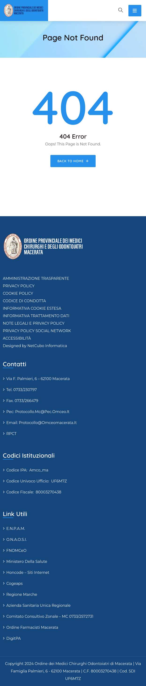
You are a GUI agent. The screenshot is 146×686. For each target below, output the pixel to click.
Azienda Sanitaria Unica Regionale (38, 605)
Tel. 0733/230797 (21, 390)
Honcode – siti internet (27, 572)
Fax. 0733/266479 (22, 401)
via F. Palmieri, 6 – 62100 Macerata (38, 379)
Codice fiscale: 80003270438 (33, 492)
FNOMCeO (16, 550)
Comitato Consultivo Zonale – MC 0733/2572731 (49, 616)
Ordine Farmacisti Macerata (32, 627)
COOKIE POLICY (18, 293)
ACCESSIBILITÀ (17, 338)
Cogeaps (14, 583)
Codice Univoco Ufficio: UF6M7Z (36, 481)
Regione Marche (21, 594)
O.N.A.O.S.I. (16, 539)
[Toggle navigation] (134, 10)
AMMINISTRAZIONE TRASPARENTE (36, 278)
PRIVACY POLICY (18, 286)
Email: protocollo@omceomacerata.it (41, 422)
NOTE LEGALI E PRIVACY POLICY (33, 323)
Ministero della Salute (26, 561)
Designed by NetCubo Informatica (35, 346)
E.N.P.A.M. (15, 528)
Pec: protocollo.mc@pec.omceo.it (38, 411)
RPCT (11, 433)
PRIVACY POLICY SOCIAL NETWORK (37, 331)
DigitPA (13, 638)
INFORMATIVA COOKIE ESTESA (32, 308)
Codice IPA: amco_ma (27, 470)
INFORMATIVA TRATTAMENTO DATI (36, 316)
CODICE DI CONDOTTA (24, 301)
